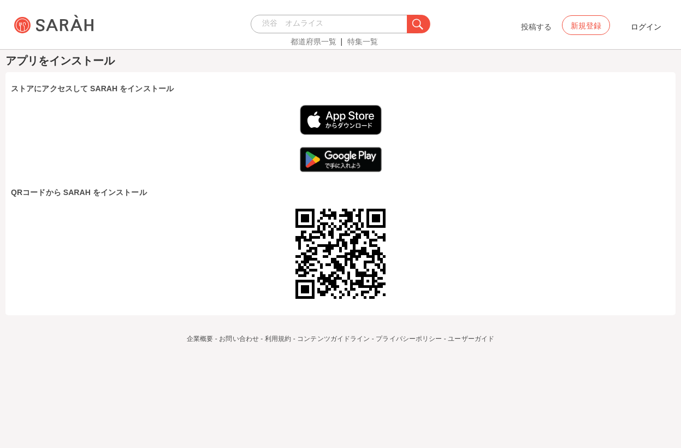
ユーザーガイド (471, 339)
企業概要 (200, 339)
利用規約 (278, 339)
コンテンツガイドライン (333, 339)
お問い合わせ (239, 339)
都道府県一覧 (313, 41)
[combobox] (332, 24)
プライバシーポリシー (409, 339)
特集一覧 (362, 41)
